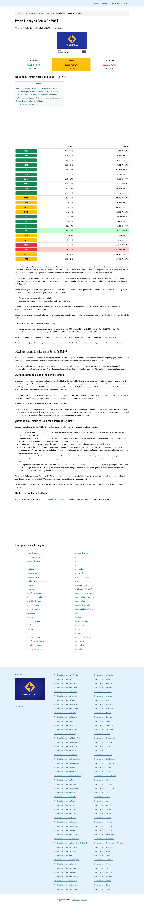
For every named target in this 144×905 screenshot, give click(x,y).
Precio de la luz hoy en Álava (64, 679)
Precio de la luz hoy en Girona (65, 751)
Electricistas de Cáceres (103, 717)
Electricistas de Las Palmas (104, 788)
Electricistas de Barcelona (103, 709)
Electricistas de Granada (103, 755)
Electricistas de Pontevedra (104, 835)
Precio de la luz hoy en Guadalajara (67, 759)
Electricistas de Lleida (102, 797)
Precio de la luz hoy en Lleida (65, 797)
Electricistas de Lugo (102, 801)
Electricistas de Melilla (102, 814)
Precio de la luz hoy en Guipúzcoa (66, 763)
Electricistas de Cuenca (102, 746)
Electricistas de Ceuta (102, 734)
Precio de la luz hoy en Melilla (65, 814)
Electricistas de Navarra (103, 822)
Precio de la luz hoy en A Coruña (66, 675)
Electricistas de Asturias (103, 696)
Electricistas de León (102, 793)
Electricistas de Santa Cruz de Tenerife (108, 843)
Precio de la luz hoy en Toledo (65, 868)
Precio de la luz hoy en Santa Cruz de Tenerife (71, 843)
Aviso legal (19, 706)
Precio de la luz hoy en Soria (64, 856)
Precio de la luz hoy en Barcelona (66, 709)
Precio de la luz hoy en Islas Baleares (67, 776)
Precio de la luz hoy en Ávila (64, 700)
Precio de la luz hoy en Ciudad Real (67, 738)
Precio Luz (21, 13)
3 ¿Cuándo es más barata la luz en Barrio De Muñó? (36, 95)
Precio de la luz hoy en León (64, 793)
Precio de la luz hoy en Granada (65, 755)
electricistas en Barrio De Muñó (54, 499)
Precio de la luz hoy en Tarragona (66, 860)
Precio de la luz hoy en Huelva (65, 767)
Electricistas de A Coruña (103, 675)
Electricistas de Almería (103, 692)
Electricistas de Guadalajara (104, 759)
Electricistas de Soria (102, 856)
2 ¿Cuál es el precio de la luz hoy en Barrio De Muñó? (37, 91)
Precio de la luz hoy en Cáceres (65, 717)
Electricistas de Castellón (103, 730)
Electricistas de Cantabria (103, 725)
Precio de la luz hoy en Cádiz (64, 721)
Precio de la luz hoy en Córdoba (66, 742)
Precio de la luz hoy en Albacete (66, 683)
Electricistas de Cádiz (102, 721)
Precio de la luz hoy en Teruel (65, 864)
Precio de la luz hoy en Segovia (65, 847)
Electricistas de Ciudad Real (104, 738)
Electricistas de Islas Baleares (105, 776)
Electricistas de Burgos (102, 713)
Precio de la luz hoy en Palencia (65, 830)
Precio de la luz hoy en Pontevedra (67, 835)
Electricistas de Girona (102, 751)
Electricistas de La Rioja (103, 784)
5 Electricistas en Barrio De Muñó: (29, 101)
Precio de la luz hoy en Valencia (65, 872)
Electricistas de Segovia (103, 847)
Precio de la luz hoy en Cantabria (66, 725)
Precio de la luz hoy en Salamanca (66, 839)
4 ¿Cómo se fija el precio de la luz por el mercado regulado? (39, 98)
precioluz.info (31, 3)
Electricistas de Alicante (103, 688)
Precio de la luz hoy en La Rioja (65, 784)
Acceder (84, 900)
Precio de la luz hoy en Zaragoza (66, 889)
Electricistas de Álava (102, 679)
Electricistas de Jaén (101, 780)
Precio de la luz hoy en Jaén (64, 780)
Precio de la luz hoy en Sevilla (65, 851)
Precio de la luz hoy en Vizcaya (65, 881)
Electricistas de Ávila (101, 700)
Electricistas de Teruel (102, 864)
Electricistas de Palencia (103, 830)
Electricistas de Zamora (103, 885)
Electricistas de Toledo (102, 868)
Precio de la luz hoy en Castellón (66, 730)
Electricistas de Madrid (102, 805)
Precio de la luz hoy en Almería (65, 692)
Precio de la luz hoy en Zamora (65, 885)
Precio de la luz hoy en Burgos (39, 13)
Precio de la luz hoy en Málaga (65, 809)
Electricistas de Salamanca (104, 839)
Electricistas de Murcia (102, 818)
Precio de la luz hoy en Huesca (65, 772)
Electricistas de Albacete (103, 683)
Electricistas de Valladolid (103, 877)
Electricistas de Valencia (103, 872)
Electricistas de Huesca (102, 772)
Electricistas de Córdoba (103, 742)
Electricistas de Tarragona (103, 860)
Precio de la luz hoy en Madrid (65, 805)
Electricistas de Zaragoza (103, 889)
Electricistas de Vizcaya (102, 881)
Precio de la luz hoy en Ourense (66, 826)
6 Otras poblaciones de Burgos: (28, 104)
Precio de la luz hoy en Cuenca (65, 746)
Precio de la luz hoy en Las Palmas (66, 788)
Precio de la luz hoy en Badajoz (65, 704)
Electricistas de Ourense (103, 826)
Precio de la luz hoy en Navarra (65, 822)
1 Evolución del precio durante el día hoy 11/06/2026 (37, 88)
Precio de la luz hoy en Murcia (65, 818)
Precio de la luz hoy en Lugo (64, 801)
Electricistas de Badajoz (103, 704)
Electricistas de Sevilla (102, 851)
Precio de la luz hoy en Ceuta (65, 734)
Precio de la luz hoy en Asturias (65, 696)
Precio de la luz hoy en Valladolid (66, 877)
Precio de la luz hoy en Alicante (65, 688)
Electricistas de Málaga (102, 809)
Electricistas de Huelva (102, 767)
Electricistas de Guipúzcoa (104, 763)
